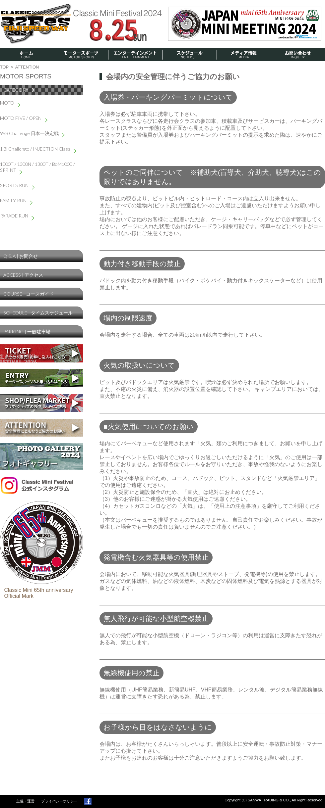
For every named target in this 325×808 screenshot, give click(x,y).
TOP (4, 67)
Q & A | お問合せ (20, 256)
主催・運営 (25, 801)
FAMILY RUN (16, 200)
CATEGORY (18, 90)
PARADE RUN (17, 215)
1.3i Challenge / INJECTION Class (38, 149)
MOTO (10, 103)
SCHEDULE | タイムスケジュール (38, 312)
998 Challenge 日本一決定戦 (32, 133)
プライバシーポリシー (59, 801)
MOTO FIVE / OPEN (23, 118)
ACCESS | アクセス (23, 275)
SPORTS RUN (17, 185)
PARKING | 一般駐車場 (26, 331)
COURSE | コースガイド (28, 294)
